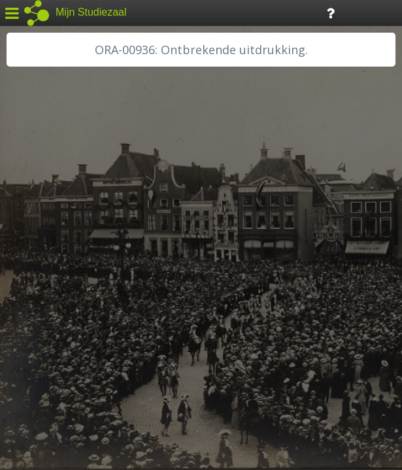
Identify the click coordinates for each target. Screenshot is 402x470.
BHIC (28, 193)
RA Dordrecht (47, 282)
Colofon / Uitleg (153, 372)
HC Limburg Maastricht (68, 238)
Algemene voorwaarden (66, 389)
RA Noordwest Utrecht (68, 297)
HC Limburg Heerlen (62, 223)
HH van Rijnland (52, 252)
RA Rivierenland (51, 311)
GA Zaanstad (45, 208)
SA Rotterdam (48, 326)
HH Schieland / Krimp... (67, 267)
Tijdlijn (222, 12)
